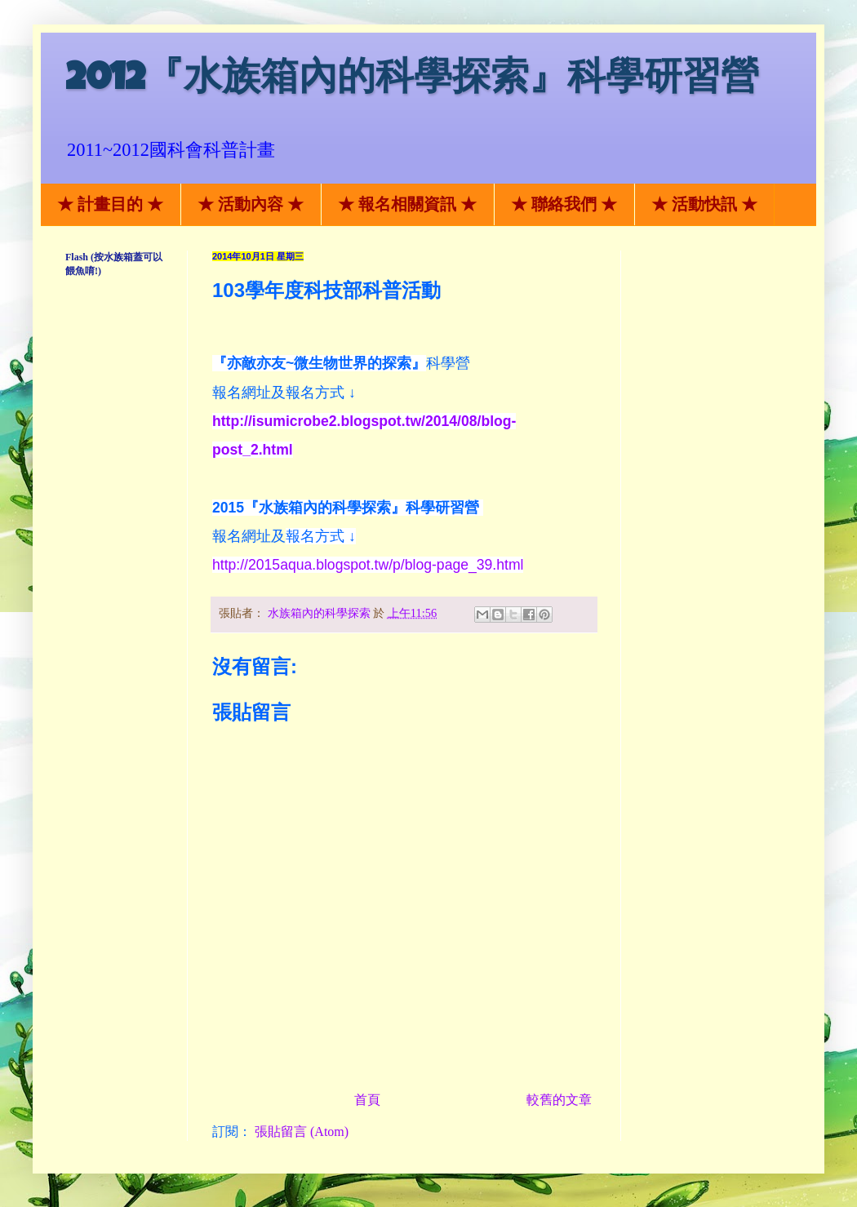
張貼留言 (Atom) (302, 1131)
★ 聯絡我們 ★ (564, 204)
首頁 (367, 1100)
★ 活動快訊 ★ (704, 204)
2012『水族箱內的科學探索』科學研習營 (412, 81)
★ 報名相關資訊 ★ (407, 204)
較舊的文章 (559, 1100)
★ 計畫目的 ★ (110, 204)
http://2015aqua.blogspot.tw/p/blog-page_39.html (367, 565)
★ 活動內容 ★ (251, 204)
